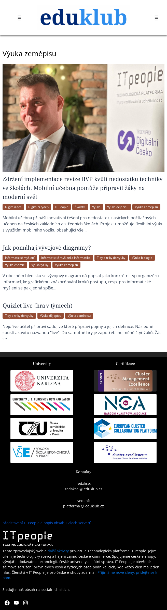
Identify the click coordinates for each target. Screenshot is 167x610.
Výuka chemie (15, 265)
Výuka (96, 207)
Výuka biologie (142, 257)
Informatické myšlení (20, 257)
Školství (80, 207)
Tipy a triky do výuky (111, 257)
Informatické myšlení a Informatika (65, 257)
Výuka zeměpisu (146, 207)
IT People (61, 207)
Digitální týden (38, 207)
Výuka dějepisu (117, 207)
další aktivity (58, 550)
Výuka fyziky (39, 265)
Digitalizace (13, 207)
